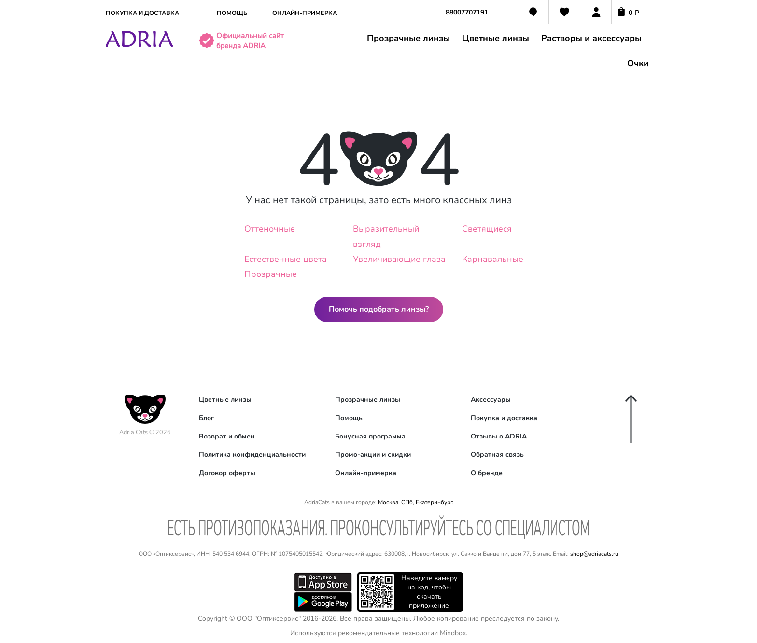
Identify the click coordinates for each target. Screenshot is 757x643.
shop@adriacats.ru (594, 554)
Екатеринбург (434, 502)
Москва (388, 502)
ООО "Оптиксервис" (269, 618)
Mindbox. (453, 633)
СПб (407, 502)
